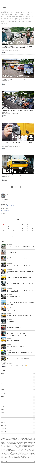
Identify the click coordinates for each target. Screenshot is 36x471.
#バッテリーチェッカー (14, 18)
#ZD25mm (11, 447)
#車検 (29, 21)
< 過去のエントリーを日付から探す (18, 236)
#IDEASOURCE (5, 452)
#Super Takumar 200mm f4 (24, 445)
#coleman (28, 452)
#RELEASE (3, 12)
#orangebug (28, 11)
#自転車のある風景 (9, 454)
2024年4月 (18, 413)
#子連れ (17, 441)
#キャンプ (6, 441)
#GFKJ (14, 11)
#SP (2, 445)
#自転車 (11, 450)
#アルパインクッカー (19, 456)
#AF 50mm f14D (31, 442)
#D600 (25, 438)
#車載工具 (3, 23)
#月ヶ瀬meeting (23, 19)
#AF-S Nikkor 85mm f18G (17, 443)
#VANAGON (3, 14)
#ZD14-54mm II (25, 442)
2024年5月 (18, 410)
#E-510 (21, 439)
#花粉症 (26, 457)
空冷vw (18, 374)
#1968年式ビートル (5, 11)
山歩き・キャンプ (18, 380)
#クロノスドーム (30, 450)
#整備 (18, 457)
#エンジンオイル (26, 453)
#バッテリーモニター (24, 18)
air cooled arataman (18, 2)
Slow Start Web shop (5, 210)
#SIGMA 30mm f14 (32, 453)
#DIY (11, 443)
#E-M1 (22, 438)
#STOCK (18, 12)
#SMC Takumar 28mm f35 (8, 449)
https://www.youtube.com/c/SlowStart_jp (8, 205)
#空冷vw (12, 21)
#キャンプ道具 (16, 442)
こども (18, 387)
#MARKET (18, 11)
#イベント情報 (25, 14)
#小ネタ (8, 443)
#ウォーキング (29, 449)
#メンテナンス (4, 19)
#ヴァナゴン (10, 19)
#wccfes (8, 14)
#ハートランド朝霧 (7, 456)
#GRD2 (20, 442)
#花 (11, 453)
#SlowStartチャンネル (11, 12)
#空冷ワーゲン (25, 21)
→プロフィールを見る (5, 201)
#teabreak (25, 12)
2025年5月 (18, 400)
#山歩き (33, 443)
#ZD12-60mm (26, 439)
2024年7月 (18, 407)
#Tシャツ (30, 12)
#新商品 (18, 19)
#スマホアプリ (29, 16)
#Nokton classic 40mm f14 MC (29, 441)
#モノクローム (13, 441)
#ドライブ (15, 450)
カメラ (18, 383)
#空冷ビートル (18, 21)
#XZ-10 (29, 457)
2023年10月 (18, 432)
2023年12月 (18, 426)
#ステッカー (23, 16)
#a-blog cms (26, 446)
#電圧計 (7, 23)
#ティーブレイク (4, 18)
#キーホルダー (12, 16)
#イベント (12, 14)
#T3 (21, 12)
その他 (18, 390)
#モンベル (31, 452)
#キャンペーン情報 (5, 16)
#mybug (23, 11)
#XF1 (23, 446)
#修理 (14, 19)
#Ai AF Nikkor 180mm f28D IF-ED (9, 445)
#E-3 (2, 442)
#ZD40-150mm (14, 452)
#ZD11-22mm (4, 443)
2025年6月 (18, 397)
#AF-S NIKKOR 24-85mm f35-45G (10, 446)
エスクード (18, 377)
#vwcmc (11, 456)
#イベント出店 (18, 14)
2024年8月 (18, 403)
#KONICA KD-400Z (23, 447)
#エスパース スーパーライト (22, 450)
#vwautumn (24, 452)
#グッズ (18, 16)
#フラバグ (31, 18)
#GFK (11, 11)
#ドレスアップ (28, 454)
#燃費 (14, 456)
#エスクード (15, 449)
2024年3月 (18, 416)
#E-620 (32, 454)
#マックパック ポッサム (8, 442)
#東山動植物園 (19, 452)
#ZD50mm (24, 443)
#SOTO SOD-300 (22, 457)
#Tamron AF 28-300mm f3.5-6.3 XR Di (19, 454)
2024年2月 (18, 419)
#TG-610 (21, 441)
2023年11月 (18, 429)
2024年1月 (18, 423)
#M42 (17, 445)
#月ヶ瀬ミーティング (5, 21)
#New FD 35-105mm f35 (13, 457)
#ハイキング (29, 443)
